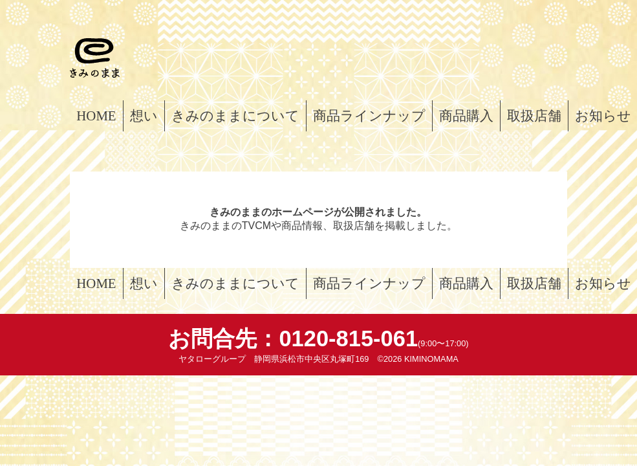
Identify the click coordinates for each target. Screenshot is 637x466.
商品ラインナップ (369, 115)
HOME (96, 115)
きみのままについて (235, 115)
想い (144, 115)
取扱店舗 (534, 115)
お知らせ (603, 115)
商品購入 (466, 115)
